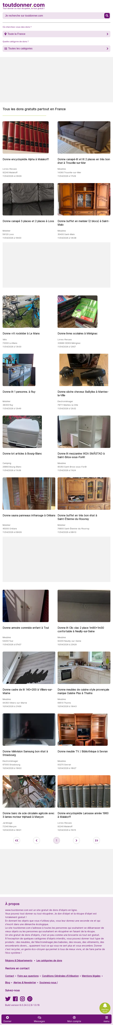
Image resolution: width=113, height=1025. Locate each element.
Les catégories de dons (49, 960)
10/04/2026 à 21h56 (12, 706)
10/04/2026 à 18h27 (67, 768)
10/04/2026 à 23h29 (67, 644)
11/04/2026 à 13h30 (12, 346)
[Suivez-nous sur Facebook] (15, 1000)
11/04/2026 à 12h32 (67, 408)
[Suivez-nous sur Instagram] (22, 1000)
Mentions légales (91, 975)
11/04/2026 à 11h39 (12, 470)
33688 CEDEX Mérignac (69, 343)
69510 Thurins (64, 703)
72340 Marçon (9, 826)
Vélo (5, 339)
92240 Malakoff (10, 172)
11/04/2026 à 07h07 (12, 644)
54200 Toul (8, 641)
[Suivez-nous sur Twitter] (7, 1000)
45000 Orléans (10, 528)
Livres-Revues (10, 169)
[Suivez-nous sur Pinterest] (29, 1000)
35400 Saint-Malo (66, 234)
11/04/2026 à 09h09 (12, 532)
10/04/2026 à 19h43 (67, 706)
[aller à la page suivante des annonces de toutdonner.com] (76, 840)
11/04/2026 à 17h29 (67, 176)
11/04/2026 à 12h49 (12, 408)
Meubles (62, 169)
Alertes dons (105, 1010)
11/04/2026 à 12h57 (67, 346)
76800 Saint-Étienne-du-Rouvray (73, 528)
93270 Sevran (64, 764)
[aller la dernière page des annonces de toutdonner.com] (96, 840)
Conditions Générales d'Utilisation (60, 975)
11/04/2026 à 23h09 (12, 176)
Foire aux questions (28, 975)
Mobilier (7, 231)
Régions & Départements (18, 960)
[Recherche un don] (53, 15)
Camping (7, 463)
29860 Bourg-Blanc (12, 467)
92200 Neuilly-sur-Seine (69, 641)
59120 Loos (8, 234)
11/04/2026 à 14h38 (67, 238)
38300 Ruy (8, 405)
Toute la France (16, 34)
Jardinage (7, 823)
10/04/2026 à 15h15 (67, 830)
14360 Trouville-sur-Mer (69, 172)
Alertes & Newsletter (24, 982)
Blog (7, 982)
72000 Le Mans (10, 343)
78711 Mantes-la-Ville (68, 405)
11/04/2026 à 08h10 (67, 532)
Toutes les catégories (20, 48)
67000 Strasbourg (11, 764)
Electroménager (65, 401)
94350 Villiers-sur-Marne (15, 703)
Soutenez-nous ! (48, 982)
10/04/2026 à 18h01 (12, 830)
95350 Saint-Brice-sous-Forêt (72, 467)
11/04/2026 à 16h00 (12, 238)
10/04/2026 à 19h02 (12, 768)
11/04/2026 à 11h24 (67, 470)
